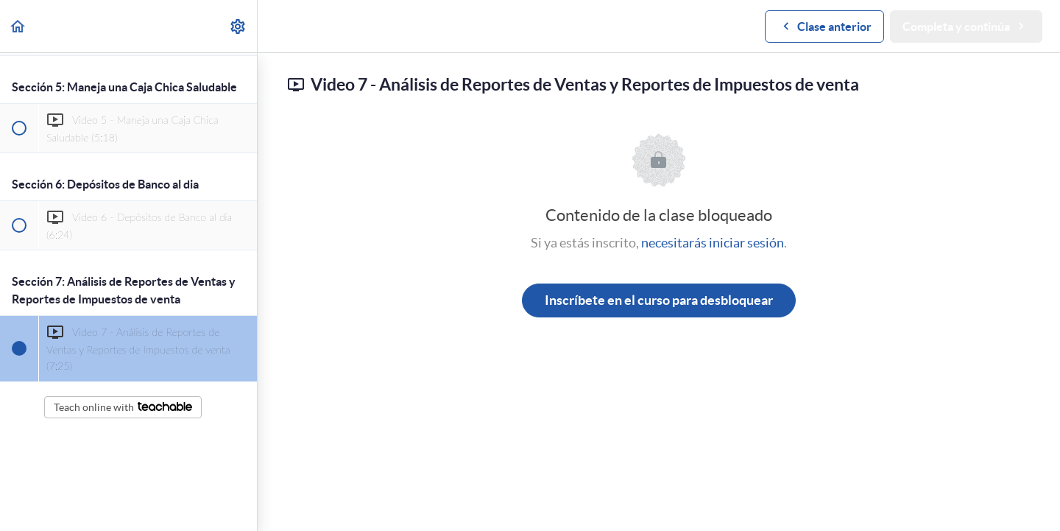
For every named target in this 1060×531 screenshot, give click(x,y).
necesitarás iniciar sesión (712, 242)
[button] (18, 26)
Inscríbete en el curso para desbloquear (659, 300)
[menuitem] (238, 26)
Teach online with (123, 407)
